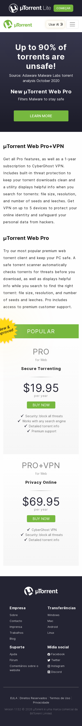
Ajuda (13, 654)
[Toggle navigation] (72, 24)
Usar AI (56, 24)
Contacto (16, 621)
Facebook (56, 654)
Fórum (14, 660)
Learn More (41, 116)
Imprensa (16, 626)
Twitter (53, 660)
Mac (50, 621)
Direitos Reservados (33, 698)
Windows (53, 615)
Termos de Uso (59, 698)
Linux (50, 632)
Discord (54, 672)
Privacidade (41, 702)
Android (52, 626)
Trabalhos (16, 632)
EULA (13, 698)
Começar (63, 8)
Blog (13, 638)
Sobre (14, 615)
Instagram (56, 666)
